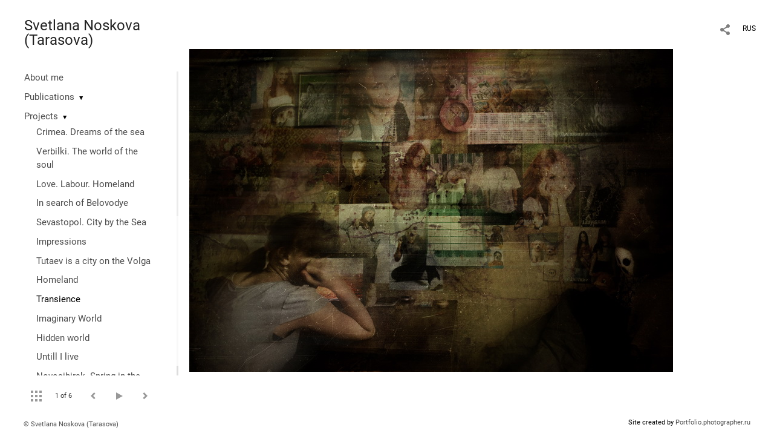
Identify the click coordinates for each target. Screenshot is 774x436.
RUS (749, 28)
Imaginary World (69, 318)
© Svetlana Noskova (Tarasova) (71, 424)
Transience (58, 299)
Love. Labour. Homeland (85, 184)
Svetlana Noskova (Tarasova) (82, 32)
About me (43, 77)
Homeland (57, 279)
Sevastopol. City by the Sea (91, 222)
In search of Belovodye (82, 202)
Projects (41, 116)
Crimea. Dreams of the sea (90, 132)
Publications (49, 96)
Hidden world (62, 337)
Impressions (61, 241)
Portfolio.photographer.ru (712, 422)
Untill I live (57, 356)
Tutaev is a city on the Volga (93, 261)
